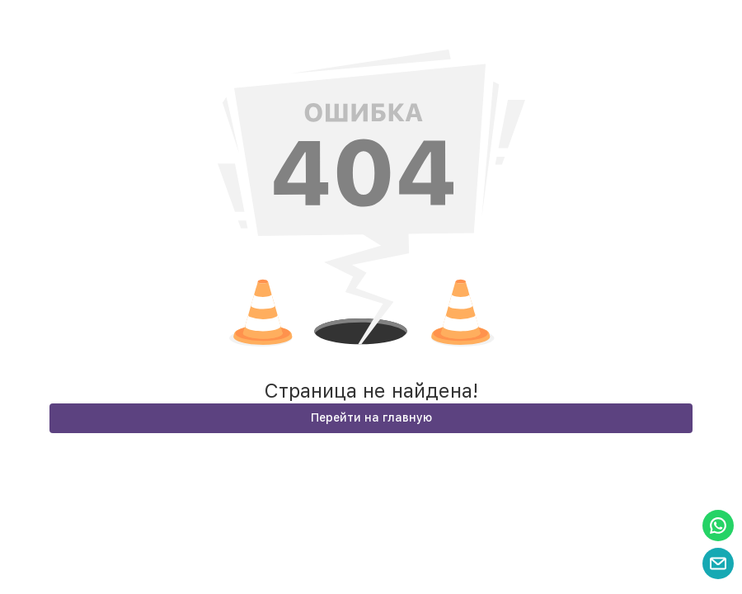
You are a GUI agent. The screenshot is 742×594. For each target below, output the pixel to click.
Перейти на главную (371, 417)
